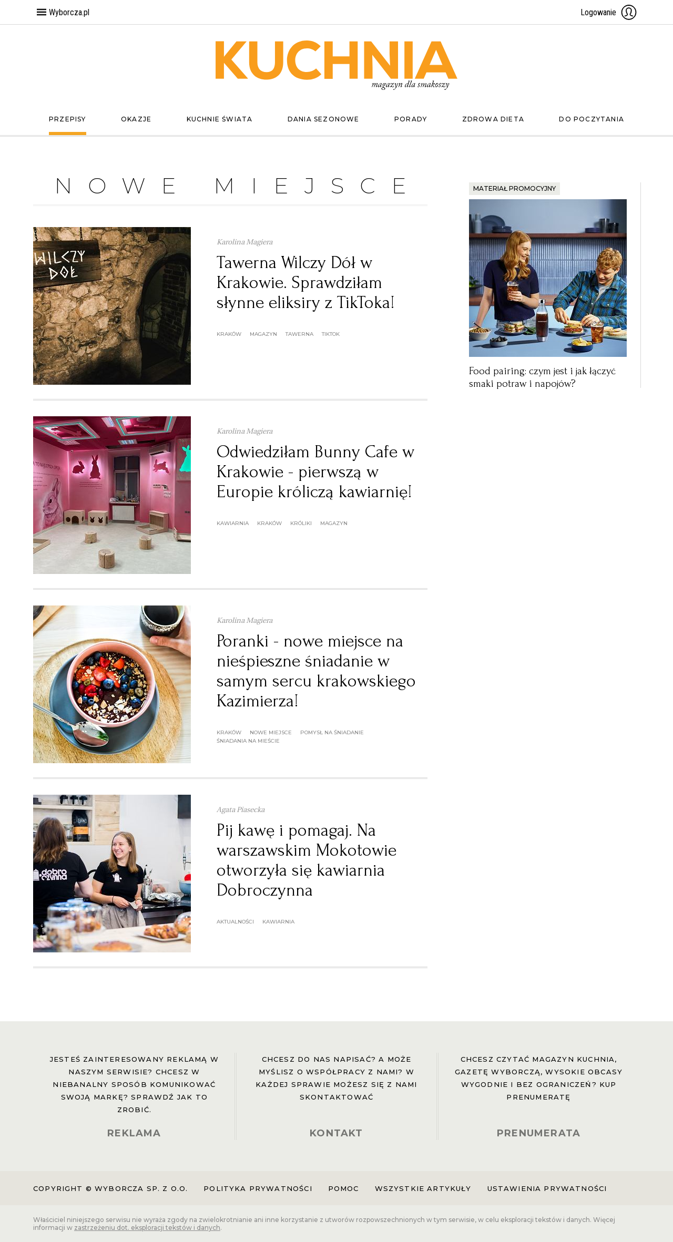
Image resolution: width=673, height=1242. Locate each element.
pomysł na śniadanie (332, 732)
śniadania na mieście (248, 740)
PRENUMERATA (538, 1133)
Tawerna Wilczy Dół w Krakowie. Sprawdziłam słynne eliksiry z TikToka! (306, 282)
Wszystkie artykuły (423, 1188)
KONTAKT (336, 1133)
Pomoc (343, 1188)
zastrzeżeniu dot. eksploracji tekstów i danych (147, 1227)
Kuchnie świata (220, 119)
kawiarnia (233, 523)
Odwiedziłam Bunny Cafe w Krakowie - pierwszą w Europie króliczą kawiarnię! (315, 471)
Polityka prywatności (257, 1188)
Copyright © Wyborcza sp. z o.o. (110, 1188)
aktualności (235, 921)
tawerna (299, 334)
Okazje (136, 119)
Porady (410, 119)
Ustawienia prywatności (547, 1188)
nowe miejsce (271, 732)
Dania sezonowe (324, 119)
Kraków (229, 334)
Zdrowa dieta (493, 119)
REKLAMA (134, 1133)
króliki (301, 523)
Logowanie (608, 12)
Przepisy (67, 119)
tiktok (331, 334)
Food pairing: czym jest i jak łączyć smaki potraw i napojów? (542, 377)
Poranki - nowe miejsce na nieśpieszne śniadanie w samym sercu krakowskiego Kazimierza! (316, 671)
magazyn (263, 334)
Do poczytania (591, 119)
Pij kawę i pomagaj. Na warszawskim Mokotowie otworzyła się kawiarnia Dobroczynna (306, 860)
